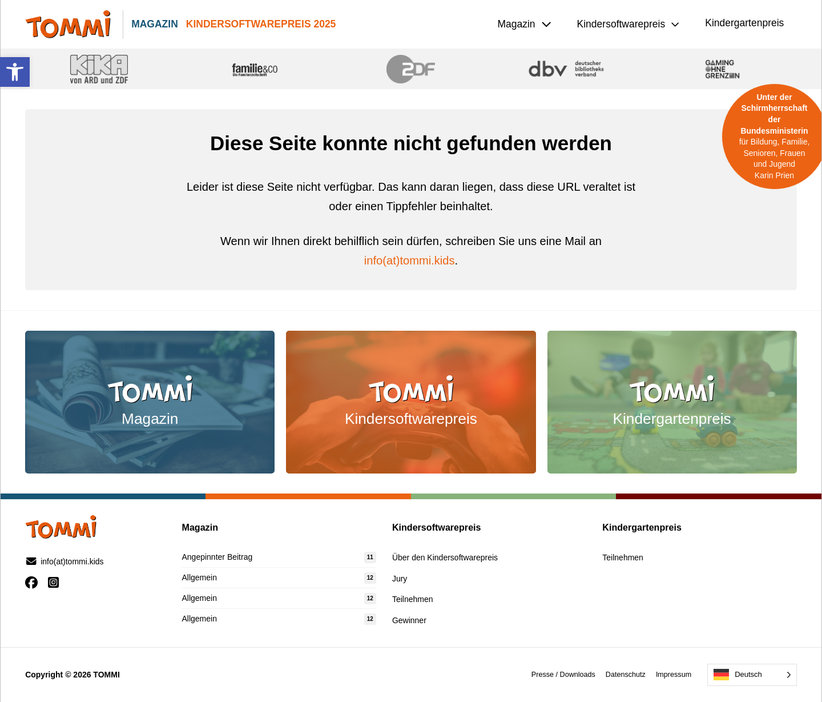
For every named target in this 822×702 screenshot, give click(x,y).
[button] (15, 72)
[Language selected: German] (752, 675)
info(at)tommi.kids (409, 260)
